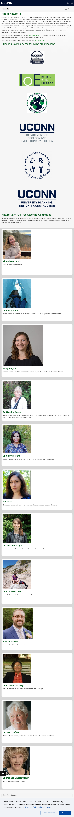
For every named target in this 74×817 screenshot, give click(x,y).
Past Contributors (10, 795)
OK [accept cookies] (65, 813)
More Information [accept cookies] (49, 813)
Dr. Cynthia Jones (40, 40)
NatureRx (5, 9)
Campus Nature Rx (34, 35)
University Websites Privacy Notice (38, 807)
